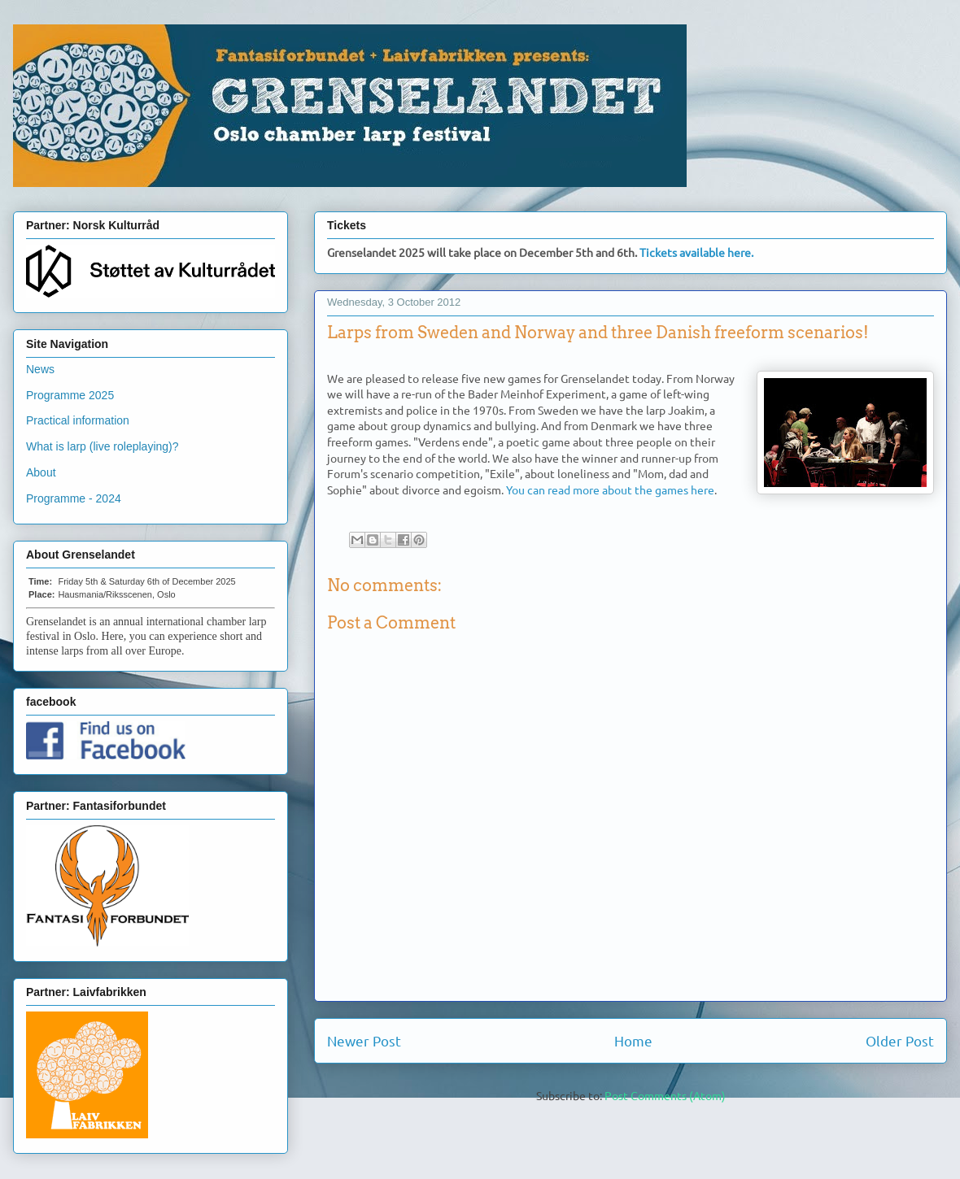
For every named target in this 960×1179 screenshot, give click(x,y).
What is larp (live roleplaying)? (102, 446)
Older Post (900, 1040)
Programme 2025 (70, 395)
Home (633, 1040)
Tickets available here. (696, 252)
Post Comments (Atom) (665, 1095)
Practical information (77, 420)
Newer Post (364, 1040)
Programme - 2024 (73, 498)
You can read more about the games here (610, 489)
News (40, 369)
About (41, 472)
